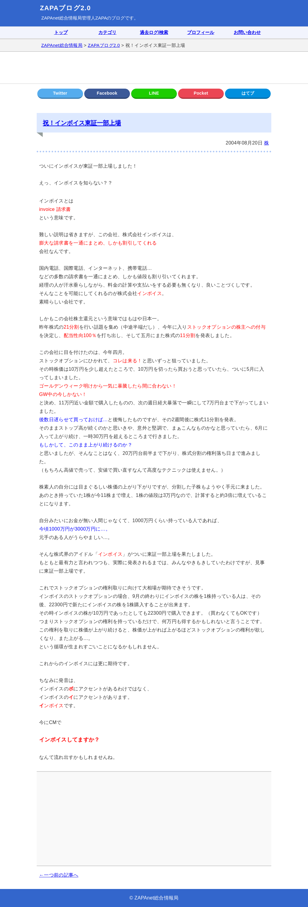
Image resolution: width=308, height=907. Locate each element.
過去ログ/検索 (154, 32)
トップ (61, 32)
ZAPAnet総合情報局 (61, 17)
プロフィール (200, 32)
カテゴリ (107, 32)
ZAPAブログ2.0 (65, 8)
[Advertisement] (154, 67)
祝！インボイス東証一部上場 (82, 122)
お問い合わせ (247, 32)
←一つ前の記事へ (59, 875)
